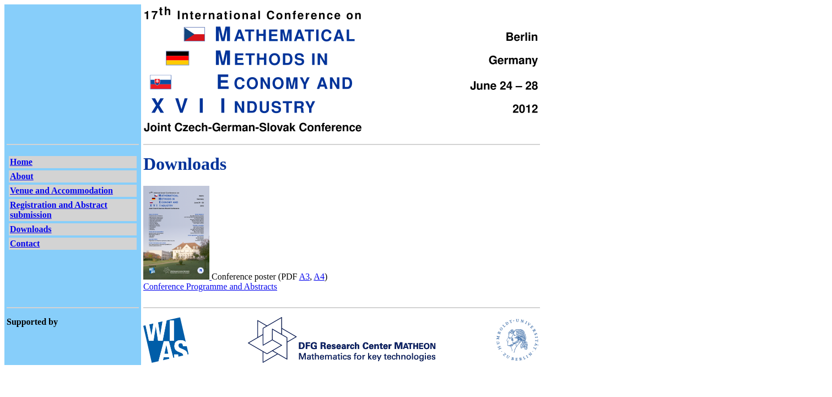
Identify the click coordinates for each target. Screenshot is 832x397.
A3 (304, 276)
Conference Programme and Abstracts (210, 286)
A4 (319, 276)
